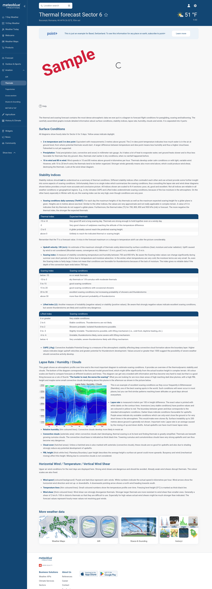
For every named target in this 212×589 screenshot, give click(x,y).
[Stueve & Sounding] (139, 530)
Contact (66, 584)
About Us (67, 571)
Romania (53, 20)
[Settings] (196, 5)
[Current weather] (187, 16)
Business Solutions (49, 571)
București (44, 20)
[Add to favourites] (107, 15)
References (68, 575)
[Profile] (189, 5)
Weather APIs (46, 575)
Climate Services (47, 580)
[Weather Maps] (59, 530)
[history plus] (179, 530)
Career (66, 580)
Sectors (43, 584)
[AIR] (99, 530)
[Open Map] (70, 6)
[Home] (11, 6)
